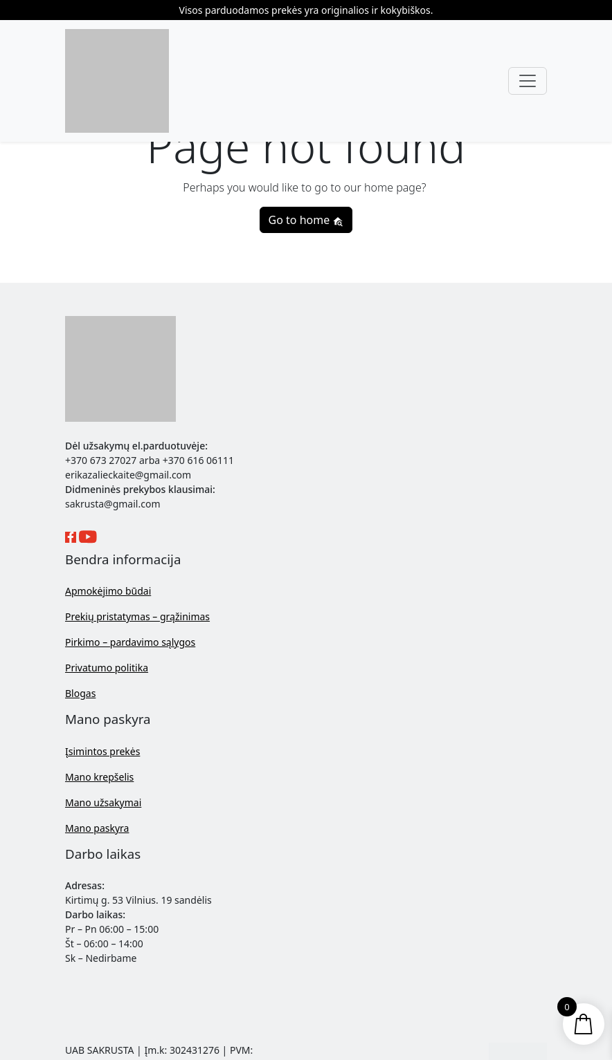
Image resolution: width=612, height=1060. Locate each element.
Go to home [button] (306, 219)
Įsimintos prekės (102, 751)
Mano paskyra (97, 828)
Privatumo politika (106, 667)
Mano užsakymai (103, 802)
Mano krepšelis (99, 776)
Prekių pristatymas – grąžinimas (137, 616)
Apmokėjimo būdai (108, 590)
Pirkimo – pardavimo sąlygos (130, 642)
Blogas (80, 693)
